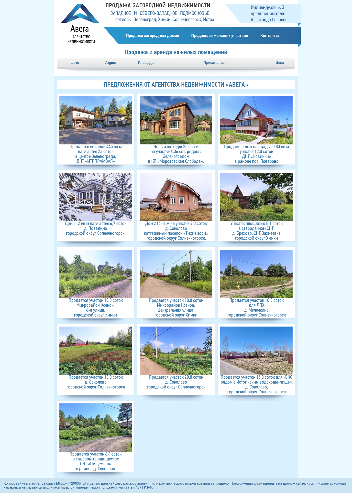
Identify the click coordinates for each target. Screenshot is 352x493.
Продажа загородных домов (152, 35)
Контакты (269, 35)
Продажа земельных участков (219, 35)
